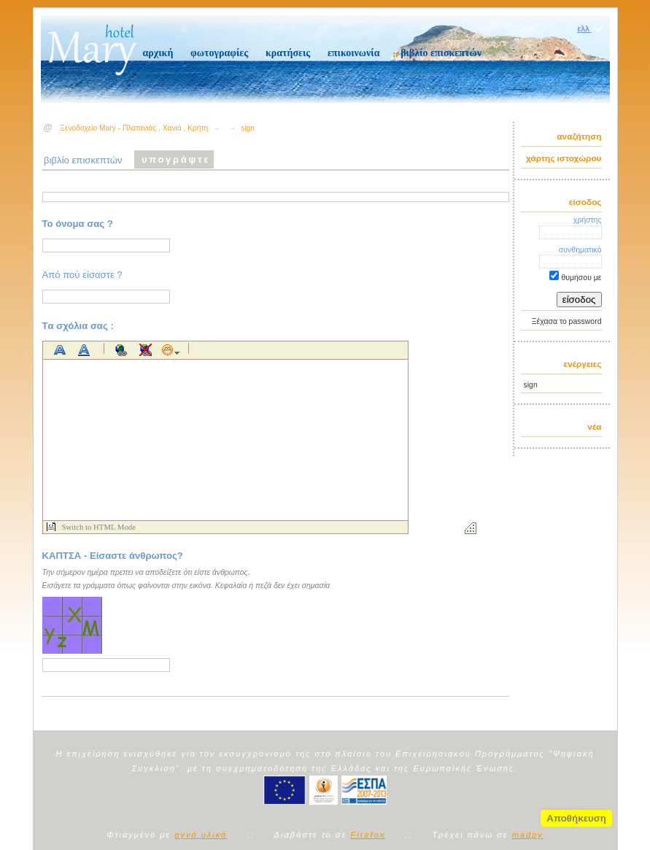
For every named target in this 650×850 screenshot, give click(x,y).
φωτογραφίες (219, 52)
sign (531, 385)
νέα (594, 427)
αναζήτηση (579, 136)
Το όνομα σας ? (77, 223)
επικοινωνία (354, 52)
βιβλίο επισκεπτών (441, 52)
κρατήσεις (288, 52)
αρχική (158, 52)
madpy (527, 834)
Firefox (368, 834)
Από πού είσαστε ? (82, 274)
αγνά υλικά (200, 834)
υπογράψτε (176, 159)
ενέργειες (583, 364)
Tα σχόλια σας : (78, 325)
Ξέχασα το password (567, 321)
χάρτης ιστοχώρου (563, 158)
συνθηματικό (580, 250)
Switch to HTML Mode (99, 526)
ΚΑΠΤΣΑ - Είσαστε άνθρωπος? (112, 555)
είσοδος (585, 202)
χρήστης (587, 220)
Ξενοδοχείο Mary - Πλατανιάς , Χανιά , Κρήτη (134, 128)
